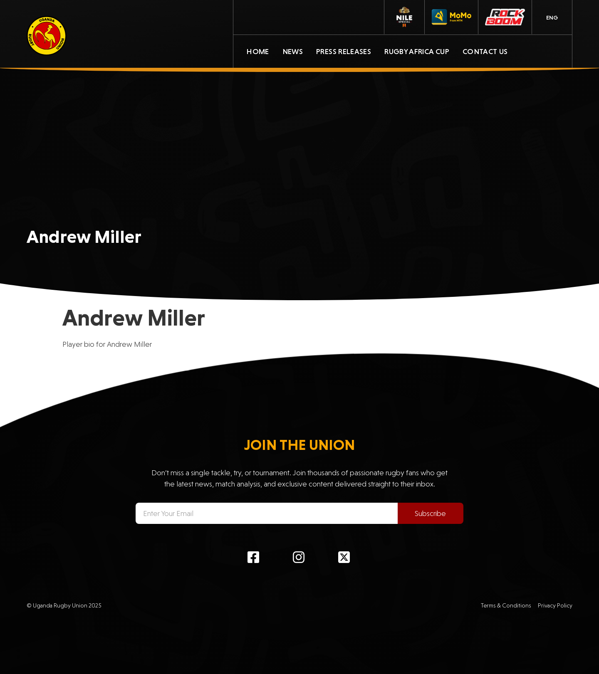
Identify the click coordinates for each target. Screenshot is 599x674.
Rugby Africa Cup (416, 51)
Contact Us (485, 51)
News (292, 51)
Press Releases (343, 51)
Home (258, 51)
